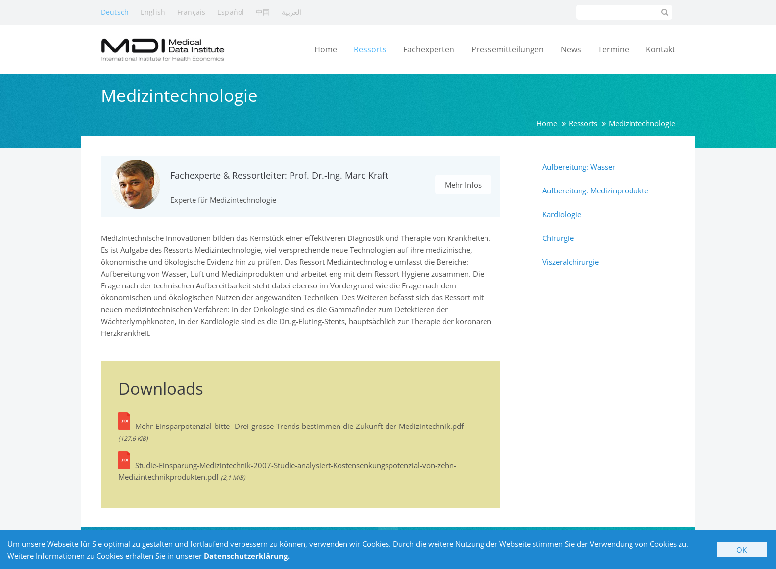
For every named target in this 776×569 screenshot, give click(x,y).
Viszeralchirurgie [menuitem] (570, 262)
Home (546, 123)
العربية (291, 12)
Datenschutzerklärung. (247, 556)
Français (191, 12)
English (153, 12)
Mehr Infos (463, 185)
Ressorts (583, 123)
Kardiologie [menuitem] (561, 214)
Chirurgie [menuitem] (558, 238)
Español (230, 12)
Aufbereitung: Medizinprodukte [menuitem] (595, 190)
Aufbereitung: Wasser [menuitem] (578, 167)
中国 (263, 12)
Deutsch (115, 12)
